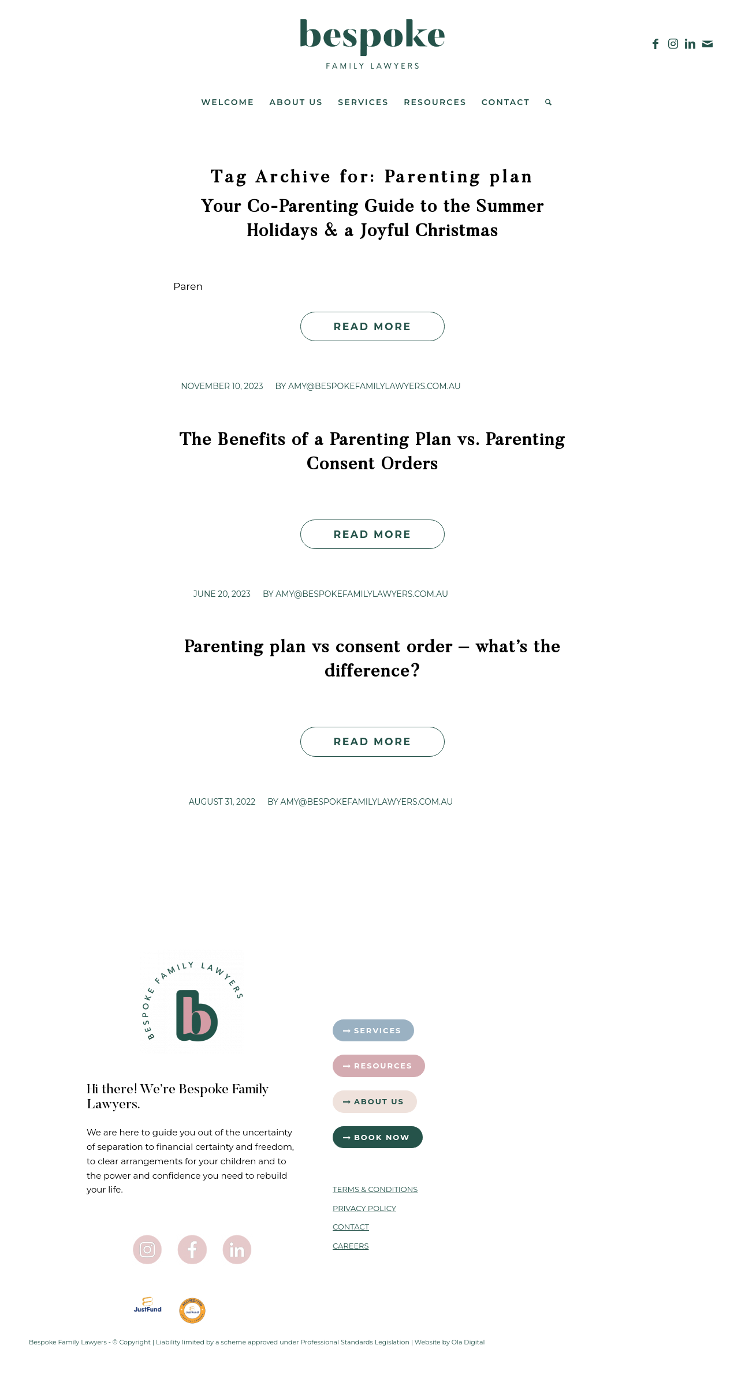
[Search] (545, 102)
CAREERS (351, 1245)
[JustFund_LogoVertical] (148, 1304)
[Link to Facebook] (655, 44)
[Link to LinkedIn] (690, 44)
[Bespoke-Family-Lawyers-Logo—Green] (372, 44)
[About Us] (375, 1101)
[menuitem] (227, 102)
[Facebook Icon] (192, 1250)
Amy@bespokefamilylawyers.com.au (374, 386)
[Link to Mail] (707, 44)
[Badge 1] (192, 1311)
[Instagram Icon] (148, 1250)
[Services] (373, 1030)
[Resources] (379, 1066)
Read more (372, 326)
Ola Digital (468, 1342)
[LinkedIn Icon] (237, 1250)
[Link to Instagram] (672, 44)
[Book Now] (378, 1137)
